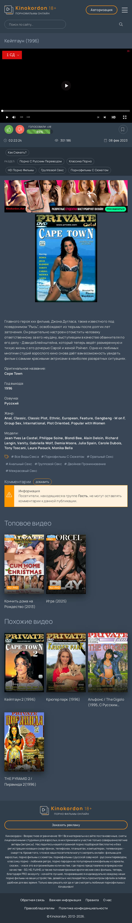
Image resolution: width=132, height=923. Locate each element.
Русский (11, 403)
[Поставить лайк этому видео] (8, 129)
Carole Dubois (109, 443)
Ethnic (55, 418)
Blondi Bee (73, 438)
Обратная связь (32, 900)
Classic (20, 418)
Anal (8, 418)
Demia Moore (65, 443)
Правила (92, 900)
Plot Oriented (58, 423)
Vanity (22, 443)
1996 (8, 388)
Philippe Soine (51, 438)
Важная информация (65, 900)
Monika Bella (62, 448)
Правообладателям (39, 908)
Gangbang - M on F (109, 418)
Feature (86, 418)
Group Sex (12, 423)
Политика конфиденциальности (83, 908)
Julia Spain (87, 443)
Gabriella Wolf (41, 443)
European (70, 418)
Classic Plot (38, 418)
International (34, 423)
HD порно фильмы (21, 170)
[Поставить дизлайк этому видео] (19, 129)
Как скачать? (17, 152)
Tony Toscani (15, 448)
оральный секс (101, 456)
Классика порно (80, 161)
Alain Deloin (93, 438)
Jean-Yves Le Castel (21, 438)
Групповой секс (52, 170)
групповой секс (50, 464)
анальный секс (20, 464)
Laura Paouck (39, 448)
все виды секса (27, 456)
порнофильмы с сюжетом (64, 456)
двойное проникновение (87, 464)
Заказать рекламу (66, 825)
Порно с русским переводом (41, 161)
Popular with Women (88, 423)
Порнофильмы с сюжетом (89, 170)
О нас (107, 900)
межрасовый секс (23, 471)
